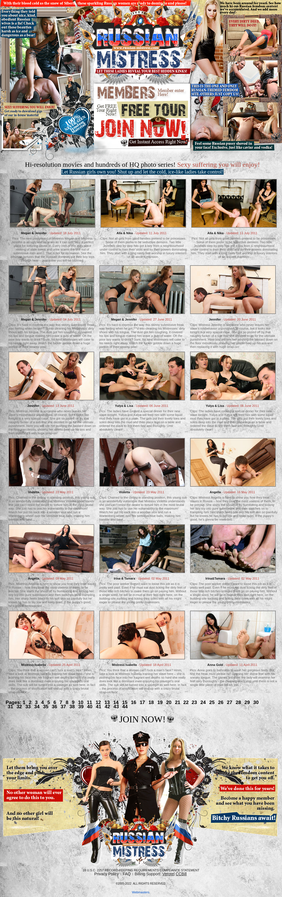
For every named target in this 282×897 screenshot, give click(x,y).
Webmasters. (141, 892)
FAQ (127, 874)
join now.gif (142, 133)
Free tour (142, 109)
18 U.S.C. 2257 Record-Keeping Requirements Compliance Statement (141, 870)
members (142, 92)
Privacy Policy (106, 874)
